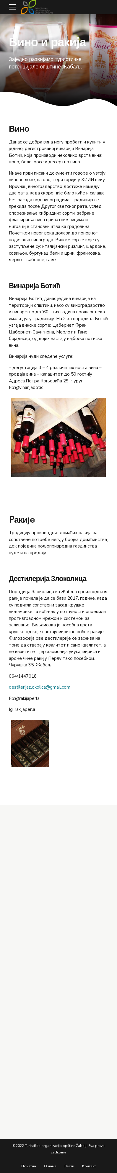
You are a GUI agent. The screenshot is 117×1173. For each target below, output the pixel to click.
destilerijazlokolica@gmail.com (39, 687)
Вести (69, 1166)
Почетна (28, 1166)
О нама (50, 1166)
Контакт (89, 1166)
